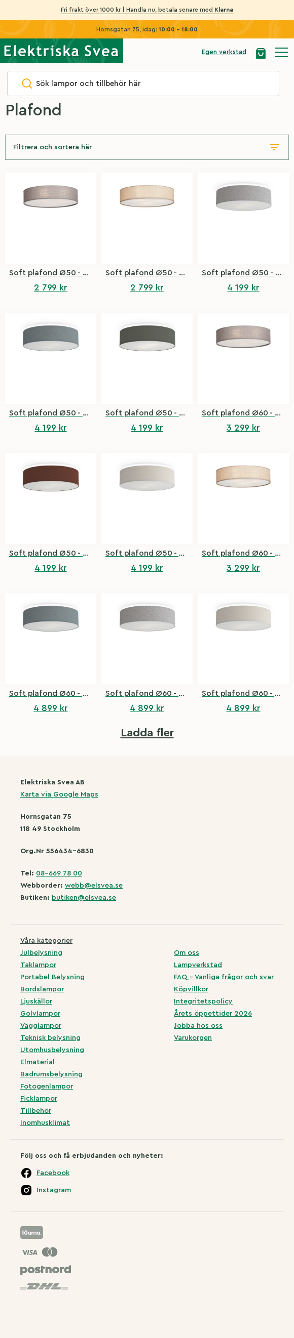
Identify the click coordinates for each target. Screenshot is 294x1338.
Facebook (52, 1173)
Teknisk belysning (50, 1037)
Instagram (53, 1190)
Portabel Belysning (52, 977)
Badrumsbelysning (51, 1074)
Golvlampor (40, 1013)
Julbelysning (41, 952)
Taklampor (38, 965)
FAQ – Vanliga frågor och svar (224, 977)
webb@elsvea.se (94, 885)
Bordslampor (42, 989)
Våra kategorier (46, 940)
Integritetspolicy (203, 1001)
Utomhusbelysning (52, 1050)
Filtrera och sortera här (52, 147)
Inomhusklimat (45, 1122)
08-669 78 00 (59, 873)
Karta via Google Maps (59, 794)
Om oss (186, 952)
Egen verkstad (224, 52)
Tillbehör (35, 1110)
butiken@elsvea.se (84, 897)
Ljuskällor (36, 1001)
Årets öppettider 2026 (213, 1013)
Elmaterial (37, 1062)
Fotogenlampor (46, 1086)
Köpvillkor (191, 989)
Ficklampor (38, 1098)
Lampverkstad (198, 965)
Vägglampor (40, 1025)
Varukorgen (193, 1037)
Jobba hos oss (198, 1025)
